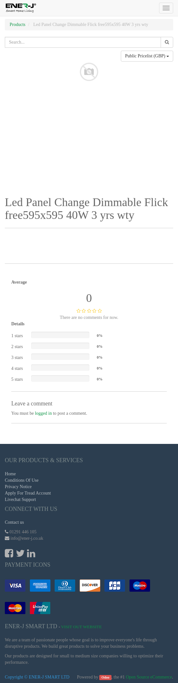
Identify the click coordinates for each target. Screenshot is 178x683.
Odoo (106, 677)
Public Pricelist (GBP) (147, 56)
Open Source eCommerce (149, 677)
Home (10, 473)
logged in (43, 413)
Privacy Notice (18, 486)
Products (17, 24)
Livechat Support (20, 499)
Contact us (14, 522)
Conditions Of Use (22, 480)
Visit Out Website (81, 626)
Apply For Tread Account (28, 493)
